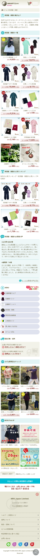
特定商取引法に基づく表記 (10, 534)
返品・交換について (8, 524)
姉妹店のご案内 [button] (7, 474)
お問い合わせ (5, 538)
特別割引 (19, 506)
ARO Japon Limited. (20, 499)
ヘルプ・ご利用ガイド (8, 515)
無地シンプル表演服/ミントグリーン (14, 245)
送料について (5, 520)
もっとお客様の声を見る (30, 281)
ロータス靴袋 (6, 265)
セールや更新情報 (7, 529)
